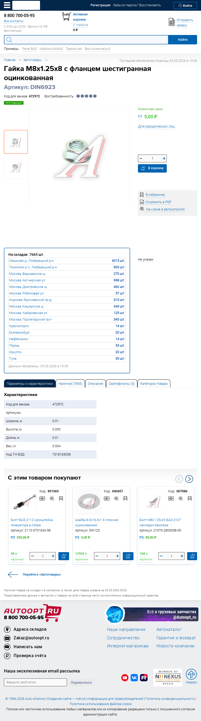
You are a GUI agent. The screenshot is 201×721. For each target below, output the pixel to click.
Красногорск (19, 326)
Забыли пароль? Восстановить (137, 5)
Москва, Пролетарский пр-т (30, 319)
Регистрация (100, 5)
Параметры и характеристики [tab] (30, 383)
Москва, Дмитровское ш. (28, 287)
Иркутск (15, 352)
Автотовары (33, 60)
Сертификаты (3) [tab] (122, 383)
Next (189, 479)
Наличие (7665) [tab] (70, 383)
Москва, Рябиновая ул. (26, 293)
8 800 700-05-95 (24, 617)
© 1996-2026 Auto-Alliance (25, 698)
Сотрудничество (123, 638)
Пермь (14, 345)
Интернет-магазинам (128, 646)
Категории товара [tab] (154, 383)
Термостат (74, 48)
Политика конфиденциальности (170, 698)
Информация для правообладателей (115, 698)
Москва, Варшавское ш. (27, 273)
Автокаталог (169, 629)
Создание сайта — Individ (66, 698)
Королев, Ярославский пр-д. (30, 300)
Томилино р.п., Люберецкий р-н (33, 267)
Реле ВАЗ (29, 48)
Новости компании (176, 646)
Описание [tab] (95, 383)
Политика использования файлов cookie (101, 704)
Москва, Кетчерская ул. (27, 280)
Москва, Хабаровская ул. (28, 313)
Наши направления (126, 629)
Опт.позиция (13, 102)
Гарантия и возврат (176, 638)
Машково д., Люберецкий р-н (31, 260)
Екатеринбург (19, 332)
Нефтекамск (18, 339)
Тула (12, 358)
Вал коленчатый (97, 48)
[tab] (30, 383)
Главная (9, 60)
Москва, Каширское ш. (26, 306)
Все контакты (14, 21)
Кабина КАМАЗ (51, 48)
